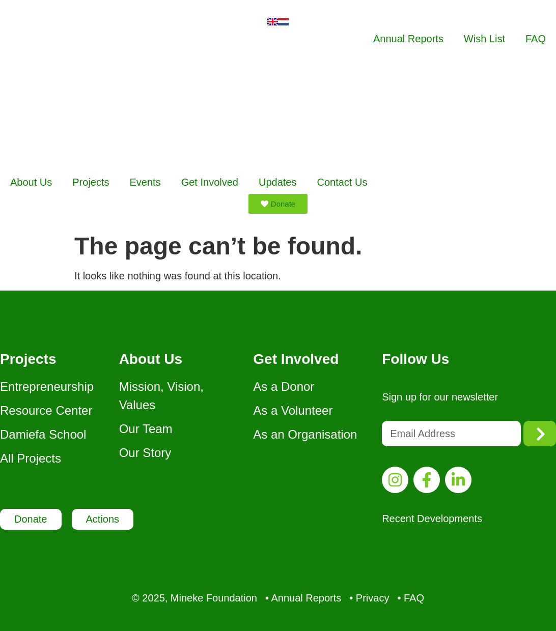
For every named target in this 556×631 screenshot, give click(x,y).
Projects (90, 182)
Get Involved (209, 182)
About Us (31, 182)
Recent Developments (432, 518)
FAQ (535, 38)
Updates (278, 182)
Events (145, 182)
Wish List (484, 38)
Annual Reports (408, 38)
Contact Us (342, 182)
